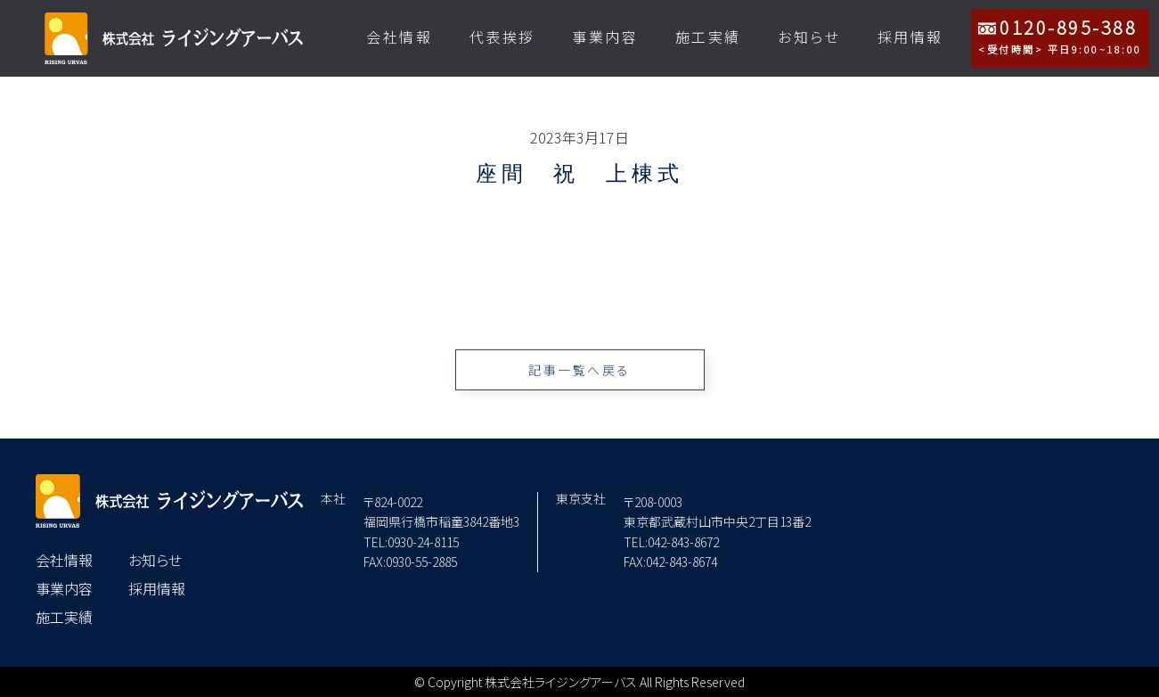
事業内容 (605, 36)
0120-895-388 (1060, 36)
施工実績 (708, 36)
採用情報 (910, 36)
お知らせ (809, 36)
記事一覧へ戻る (579, 378)
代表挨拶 (502, 36)
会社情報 (399, 36)
